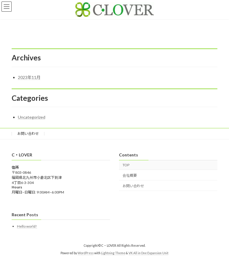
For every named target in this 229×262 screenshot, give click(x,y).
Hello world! (27, 226)
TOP (126, 165)
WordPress (86, 253)
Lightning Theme (113, 253)
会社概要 (130, 175)
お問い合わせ (28, 133)
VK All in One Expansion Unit (148, 253)
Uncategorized (31, 117)
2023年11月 (29, 77)
